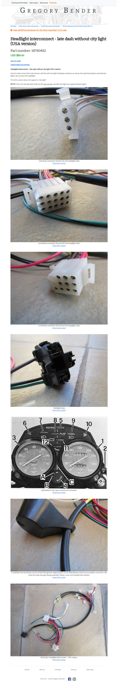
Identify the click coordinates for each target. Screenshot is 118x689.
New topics (33, 3)
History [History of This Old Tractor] (42, 670)
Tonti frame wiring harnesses (50, 26)
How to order (15, 61)
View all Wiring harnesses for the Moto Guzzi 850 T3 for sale (38, 30)
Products (53, 3)
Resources (44, 3)
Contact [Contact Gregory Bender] (58, 670)
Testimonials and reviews (20, 65)
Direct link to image (59, 163)
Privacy (74, 670)
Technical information (19, 3)
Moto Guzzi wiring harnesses (29, 26)
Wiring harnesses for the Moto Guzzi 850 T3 (77, 26)
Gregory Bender (59, 10)
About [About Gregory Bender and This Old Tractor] (27, 670)
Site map (90, 670)
